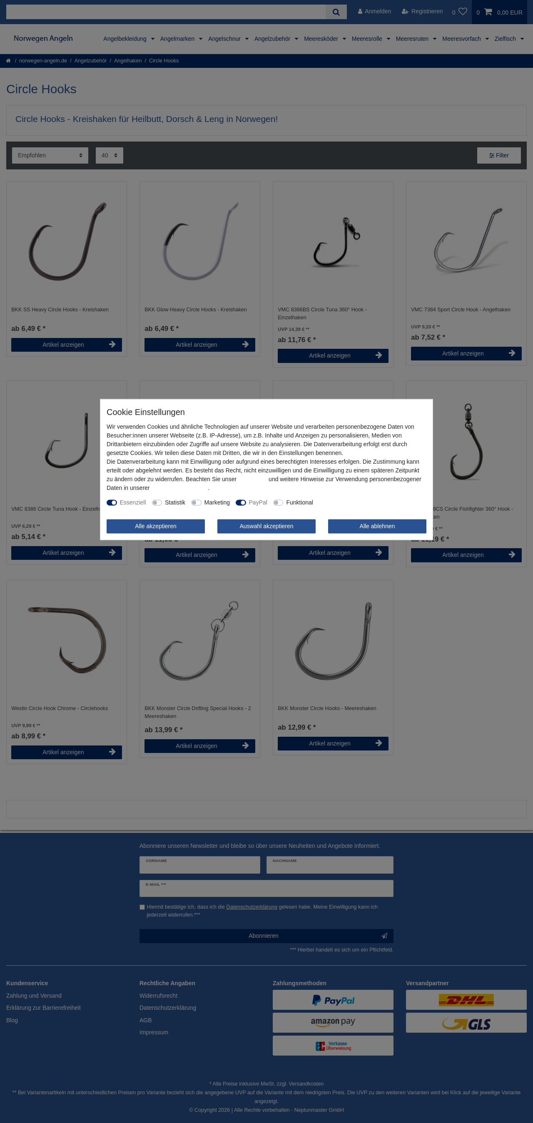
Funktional (299, 502)
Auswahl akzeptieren (266, 526)
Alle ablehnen (377, 526)
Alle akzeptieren (156, 526)
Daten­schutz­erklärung (179, 487)
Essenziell (133, 502)
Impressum (252, 479)
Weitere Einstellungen (347, 502)
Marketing (217, 502)
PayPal (258, 502)
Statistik (175, 502)
